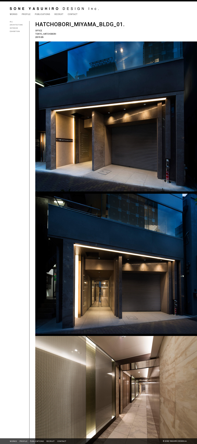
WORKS (13, 14)
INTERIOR (14, 28)
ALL (11, 22)
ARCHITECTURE (16, 25)
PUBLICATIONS (42, 14)
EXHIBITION (15, 31)
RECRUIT (58, 14)
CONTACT (73, 14)
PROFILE (26, 14)
